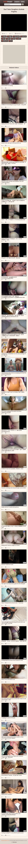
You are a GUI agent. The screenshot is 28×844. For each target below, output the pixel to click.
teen (8, 39)
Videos (22, 2)
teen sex (23, 36)
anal (13, 39)
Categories (17, 2)
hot (10, 41)
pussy (18, 39)
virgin (9, 36)
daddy (4, 36)
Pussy (7, 2)
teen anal (16, 36)
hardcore (4, 41)
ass (3, 39)
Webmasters (15, 842)
